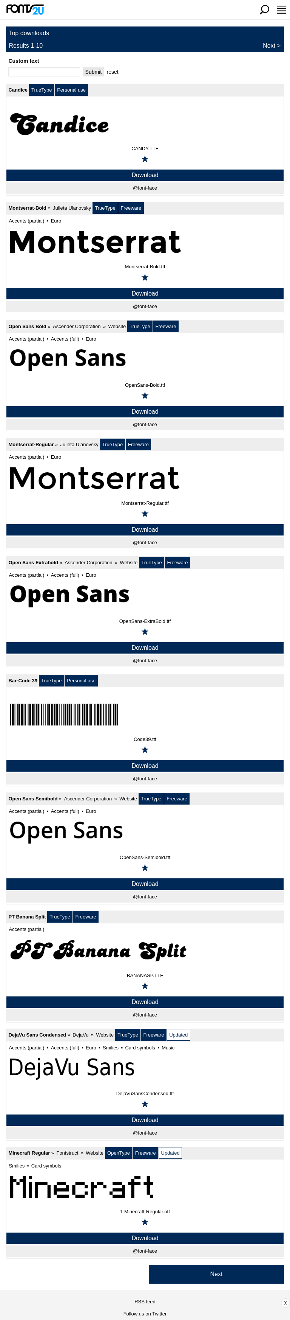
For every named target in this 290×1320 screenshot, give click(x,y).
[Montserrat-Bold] (145, 242)
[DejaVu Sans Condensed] (145, 1068)
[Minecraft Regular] (145, 1187)
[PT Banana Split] (145, 950)
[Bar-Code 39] (145, 714)
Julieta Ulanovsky (72, 208)
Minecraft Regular (29, 1153)
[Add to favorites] (145, 158)
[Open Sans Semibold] (145, 832)
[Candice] (145, 124)
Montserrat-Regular (31, 444)
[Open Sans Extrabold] (145, 596)
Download (144, 175)
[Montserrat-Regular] (145, 478)
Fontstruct (67, 1153)
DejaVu (80, 1035)
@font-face (145, 188)
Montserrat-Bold (27, 208)
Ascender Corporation (76, 326)
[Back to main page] (25, 9)
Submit (93, 72)
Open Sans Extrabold (33, 562)
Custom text (23, 61)
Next (269, 45)
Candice (18, 90)
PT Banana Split (27, 917)
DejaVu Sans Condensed (37, 1035)
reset (113, 72)
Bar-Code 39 (22, 680)
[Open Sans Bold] (145, 360)
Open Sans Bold (27, 326)
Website (117, 326)
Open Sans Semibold (32, 799)
